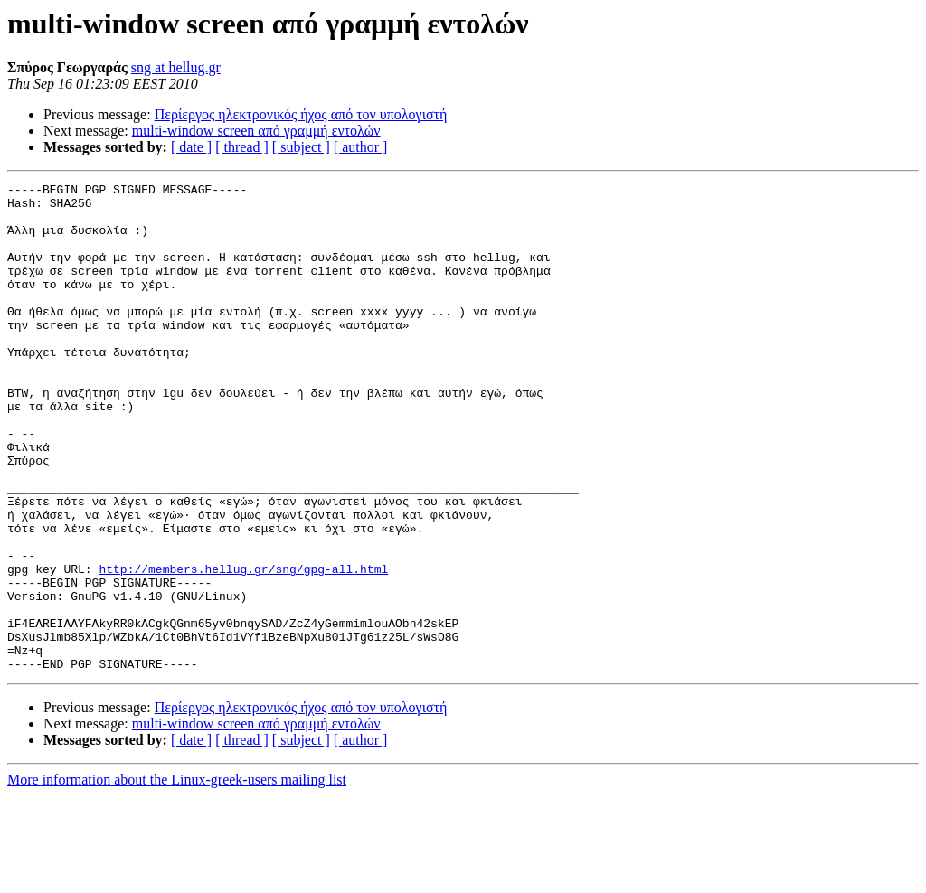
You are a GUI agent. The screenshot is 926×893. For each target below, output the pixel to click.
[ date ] (191, 147)
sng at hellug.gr (176, 67)
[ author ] (361, 147)
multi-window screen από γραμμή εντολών (256, 130)
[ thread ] (242, 147)
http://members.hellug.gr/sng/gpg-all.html (243, 647)
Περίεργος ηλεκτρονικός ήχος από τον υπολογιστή (301, 114)
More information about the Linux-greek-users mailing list (176, 877)
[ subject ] (301, 147)
